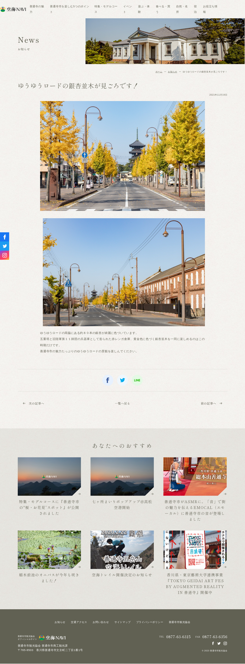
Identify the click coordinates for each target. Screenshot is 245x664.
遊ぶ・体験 (156, 9)
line (137, 380)
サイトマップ (122, 622)
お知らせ (172, 71)
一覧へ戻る (122, 403)
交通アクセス (79, 622)
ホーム (158, 71)
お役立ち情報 (223, 9)
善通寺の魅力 (49, 9)
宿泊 (207, 9)
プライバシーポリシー (149, 622)
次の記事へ (34, 403)
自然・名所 (194, 9)
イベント (140, 9)
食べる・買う (175, 9)
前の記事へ (211, 403)
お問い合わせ (101, 622)
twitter (122, 380)
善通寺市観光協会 (179, 622)
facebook (107, 380)
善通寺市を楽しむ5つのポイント (82, 9)
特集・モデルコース (118, 9)
